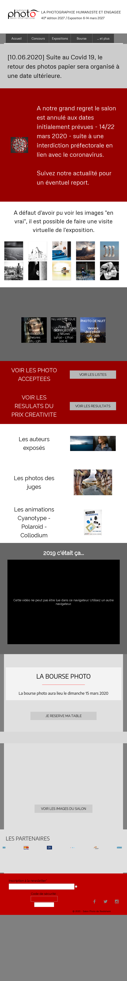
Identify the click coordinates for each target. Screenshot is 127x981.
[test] (93, 374)
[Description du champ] (76, 886)
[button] (93, 443)
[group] (63, 847)
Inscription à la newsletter (28, 880)
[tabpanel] (81, 14)
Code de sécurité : (44, 894)
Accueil (16, 38)
